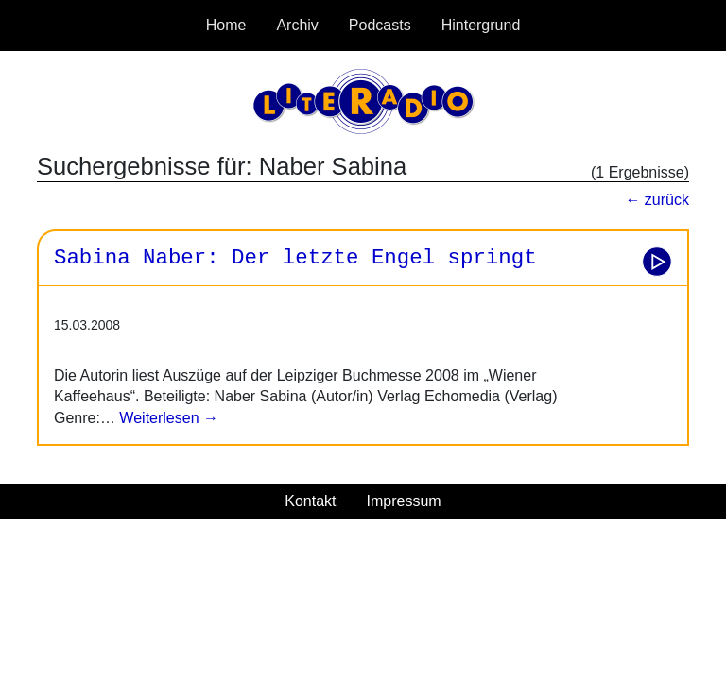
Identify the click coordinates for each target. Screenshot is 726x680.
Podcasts (380, 25)
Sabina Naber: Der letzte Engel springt (295, 258)
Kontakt (310, 501)
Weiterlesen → (166, 418)
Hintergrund (481, 25)
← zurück (657, 200)
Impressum (404, 501)
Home (226, 25)
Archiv (297, 25)
